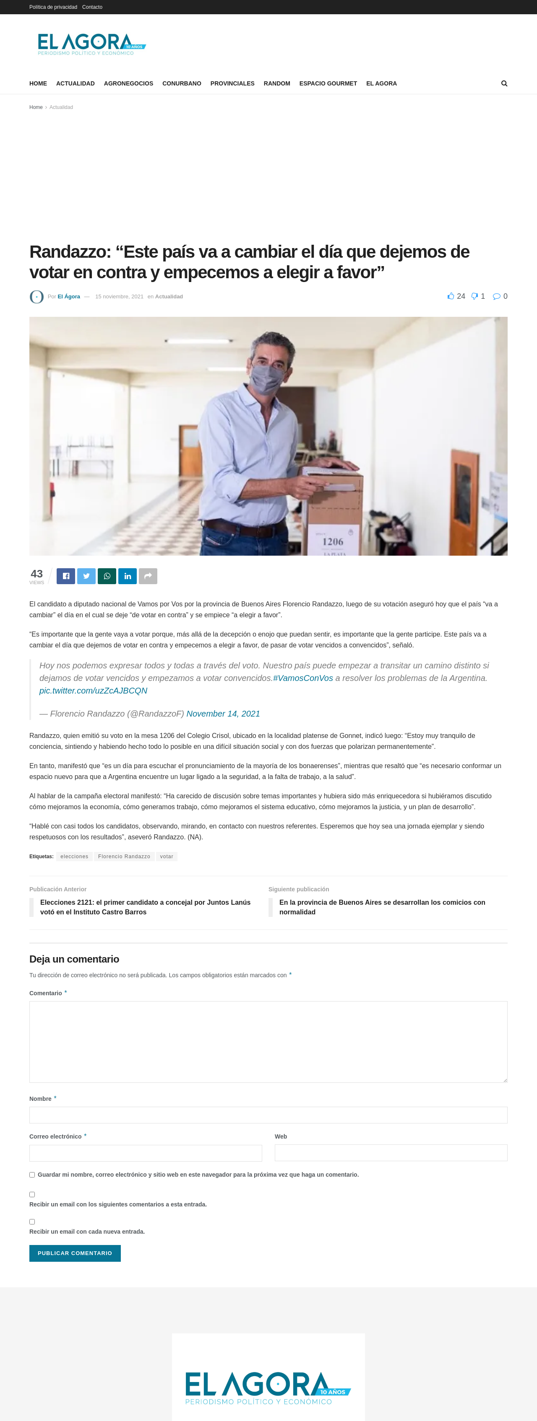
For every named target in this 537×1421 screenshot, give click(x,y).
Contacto (92, 7)
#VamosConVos (303, 678)
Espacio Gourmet (328, 83)
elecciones (74, 856)
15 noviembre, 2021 (119, 296)
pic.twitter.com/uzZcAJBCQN (93, 690)
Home (38, 83)
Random (277, 83)
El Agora (381, 83)
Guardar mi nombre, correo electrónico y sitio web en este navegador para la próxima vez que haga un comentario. (198, 1174)
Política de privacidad (53, 7)
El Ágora (68, 296)
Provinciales (233, 83)
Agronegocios (128, 83)
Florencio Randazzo (124, 856)
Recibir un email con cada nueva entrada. (87, 1231)
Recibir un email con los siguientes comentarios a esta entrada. (118, 1204)
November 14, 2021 (223, 713)
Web (281, 1136)
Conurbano (181, 83)
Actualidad (75, 83)
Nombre (43, 1098)
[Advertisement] (268, 174)
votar (167, 856)
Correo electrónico (58, 1136)
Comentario (48, 993)
